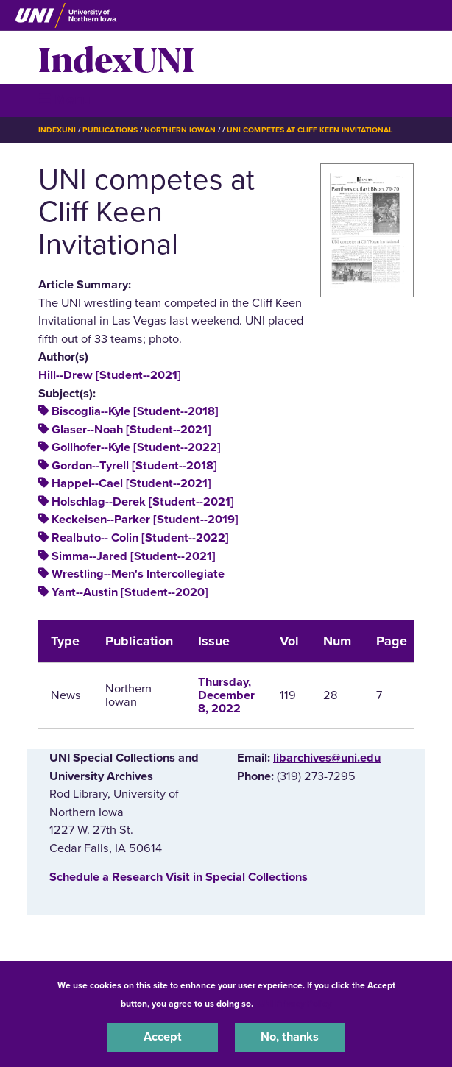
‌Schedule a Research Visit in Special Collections (178, 877)
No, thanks (290, 1036)
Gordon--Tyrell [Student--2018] (134, 465)
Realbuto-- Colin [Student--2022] (140, 538)
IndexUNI (116, 57)
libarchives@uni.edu (327, 758)
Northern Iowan (180, 130)
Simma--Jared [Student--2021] (134, 556)
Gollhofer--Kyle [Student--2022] (136, 447)
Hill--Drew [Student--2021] (109, 375)
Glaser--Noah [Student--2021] (131, 429)
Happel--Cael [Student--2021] (131, 483)
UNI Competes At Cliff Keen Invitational (309, 130)
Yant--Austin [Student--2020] (130, 592)
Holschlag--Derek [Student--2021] (143, 501)
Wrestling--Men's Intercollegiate (138, 574)
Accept (163, 1036)
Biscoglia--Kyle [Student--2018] (135, 411)
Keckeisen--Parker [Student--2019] (145, 519)
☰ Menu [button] (64, 99)
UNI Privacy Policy (294, 1004)
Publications (109, 130)
